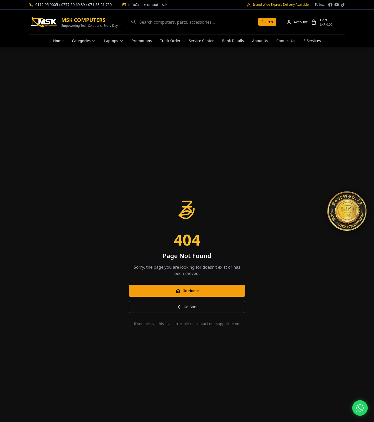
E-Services (312, 40)
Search (267, 21)
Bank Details (233, 40)
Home (58, 40)
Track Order (170, 40)
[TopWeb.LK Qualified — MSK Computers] (347, 211)
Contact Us (285, 40)
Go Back (187, 306)
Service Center (201, 40)
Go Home (187, 290)
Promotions (142, 40)
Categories (84, 40)
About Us (260, 40)
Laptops (113, 40)
